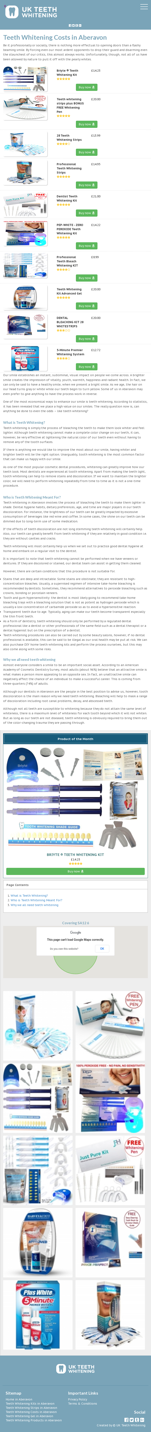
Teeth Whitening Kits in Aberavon (30, 1403)
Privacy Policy (77, 1399)
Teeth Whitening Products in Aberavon (34, 1420)
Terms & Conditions (82, 1403)
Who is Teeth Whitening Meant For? (36, 900)
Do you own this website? (64, 948)
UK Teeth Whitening (130, 1425)
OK (102, 948)
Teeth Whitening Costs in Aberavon (31, 1412)
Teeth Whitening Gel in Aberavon (29, 1416)
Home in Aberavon (19, 1399)
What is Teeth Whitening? (29, 896)
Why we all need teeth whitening (34, 905)
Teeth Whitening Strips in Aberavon (31, 1408)
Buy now (87, 87)
